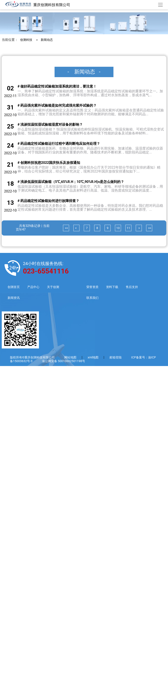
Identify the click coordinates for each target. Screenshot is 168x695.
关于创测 (55, 287)
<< (66, 228)
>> (149, 228)
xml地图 (93, 357)
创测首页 (14, 287)
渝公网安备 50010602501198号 (63, 361)
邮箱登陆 (116, 357)
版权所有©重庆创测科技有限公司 (32, 357)
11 (128, 228)
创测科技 (26, 105)
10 (118, 228)
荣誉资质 (96, 287)
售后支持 (137, 287)
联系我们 (96, 298)
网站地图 (70, 357)
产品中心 (34, 287)
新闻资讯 (14, 298)
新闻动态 (48, 105)
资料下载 (116, 287)
